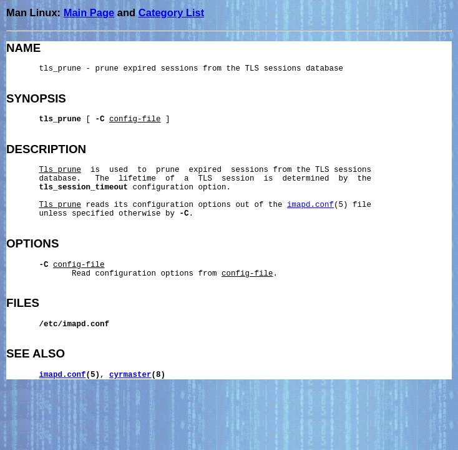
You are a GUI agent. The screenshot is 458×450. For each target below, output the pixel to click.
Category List (171, 12)
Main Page (89, 12)
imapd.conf (310, 205)
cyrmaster (130, 375)
